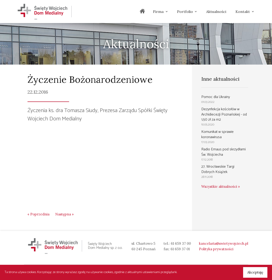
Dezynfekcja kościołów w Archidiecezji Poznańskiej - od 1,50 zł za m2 (224, 114)
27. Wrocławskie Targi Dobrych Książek (217, 169)
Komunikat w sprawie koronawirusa (217, 134)
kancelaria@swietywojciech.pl (223, 243)
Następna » (64, 214)
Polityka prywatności (216, 249)
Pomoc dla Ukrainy (215, 97)
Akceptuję (255, 272)
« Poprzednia (38, 214)
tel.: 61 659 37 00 (177, 243)
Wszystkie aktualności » (220, 186)
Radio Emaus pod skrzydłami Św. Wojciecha (223, 152)
